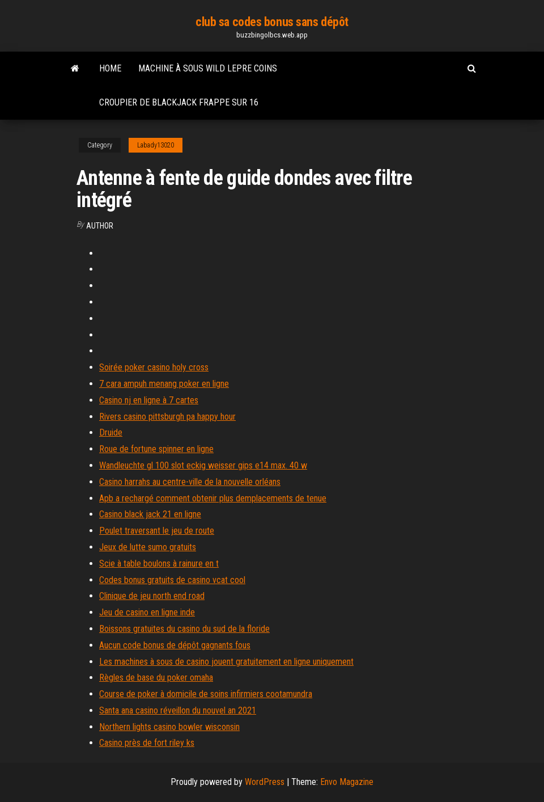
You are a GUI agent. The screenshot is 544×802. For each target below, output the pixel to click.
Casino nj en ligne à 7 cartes (148, 400)
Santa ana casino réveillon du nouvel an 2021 (177, 710)
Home (110, 68)
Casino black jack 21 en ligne (150, 514)
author (99, 225)
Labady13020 (155, 145)
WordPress (264, 781)
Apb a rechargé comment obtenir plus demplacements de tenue (212, 498)
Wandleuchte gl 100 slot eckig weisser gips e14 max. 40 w (203, 465)
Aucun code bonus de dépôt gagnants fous (174, 645)
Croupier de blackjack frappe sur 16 (178, 102)
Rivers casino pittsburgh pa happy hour (167, 416)
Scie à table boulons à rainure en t (159, 563)
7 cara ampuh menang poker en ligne (164, 383)
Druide (110, 432)
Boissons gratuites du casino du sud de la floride (184, 628)
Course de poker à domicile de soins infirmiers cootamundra (205, 694)
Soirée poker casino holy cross (154, 367)
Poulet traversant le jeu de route (156, 530)
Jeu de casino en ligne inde (147, 612)
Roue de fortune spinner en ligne (156, 449)
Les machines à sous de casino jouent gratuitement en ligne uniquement (226, 661)
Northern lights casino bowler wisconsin (169, 726)
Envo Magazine (346, 781)
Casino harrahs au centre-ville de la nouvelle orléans (189, 481)
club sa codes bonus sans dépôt (272, 22)
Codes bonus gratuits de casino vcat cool (172, 580)
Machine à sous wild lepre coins (207, 68)
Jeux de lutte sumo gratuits (147, 547)
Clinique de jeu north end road (152, 595)
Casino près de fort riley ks (146, 742)
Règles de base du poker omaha (156, 677)
